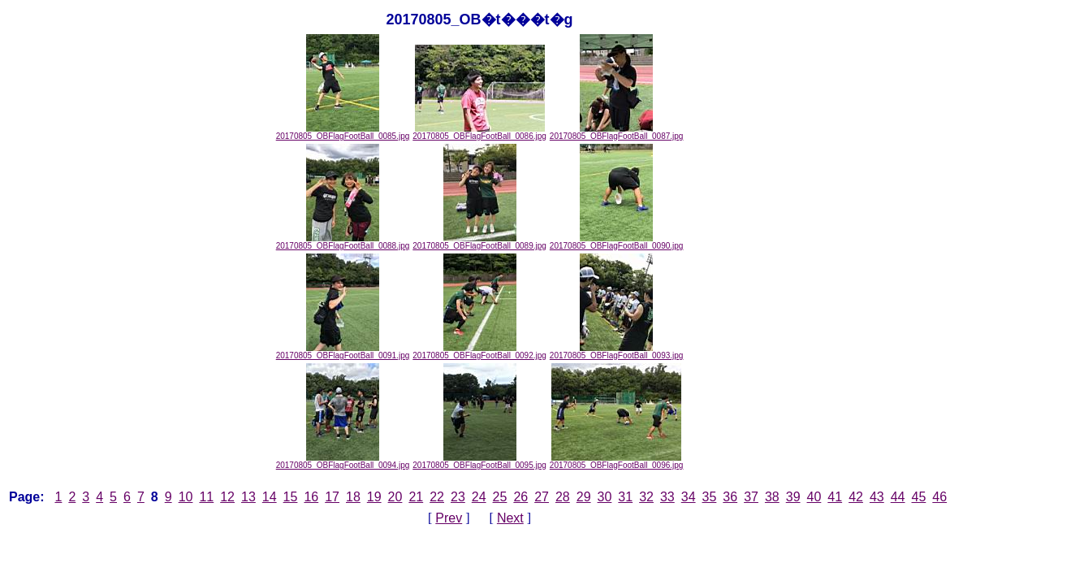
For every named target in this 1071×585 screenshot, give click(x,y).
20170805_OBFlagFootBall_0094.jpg (343, 461)
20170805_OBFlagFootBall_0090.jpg (617, 242)
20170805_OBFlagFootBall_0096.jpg (617, 461)
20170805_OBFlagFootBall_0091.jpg (343, 352)
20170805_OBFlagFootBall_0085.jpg (343, 132)
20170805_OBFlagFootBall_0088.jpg (343, 242)
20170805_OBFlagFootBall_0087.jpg (617, 132)
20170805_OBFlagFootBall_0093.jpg (617, 352)
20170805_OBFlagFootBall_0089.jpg (479, 242)
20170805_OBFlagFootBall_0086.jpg (479, 132)
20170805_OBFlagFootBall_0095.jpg (479, 461)
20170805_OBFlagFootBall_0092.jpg (479, 352)
